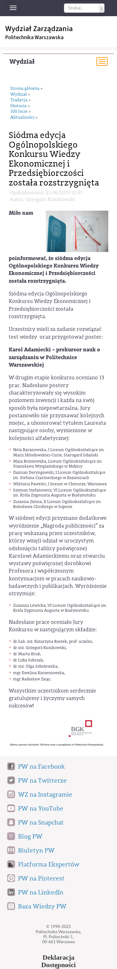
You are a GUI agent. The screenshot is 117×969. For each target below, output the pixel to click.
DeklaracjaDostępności (58, 961)
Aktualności (22, 117)
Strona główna (24, 88)
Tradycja (18, 100)
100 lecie (18, 111)
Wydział (22, 61)
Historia (18, 106)
